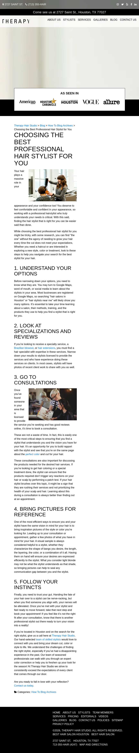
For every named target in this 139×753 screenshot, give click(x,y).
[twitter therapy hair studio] (122, 4)
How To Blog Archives (43, 692)
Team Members (103, 712)
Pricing (73, 716)
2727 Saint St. (12, 4)
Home (56, 712)
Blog (113, 19)
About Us (54, 19)
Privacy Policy (63, 724)
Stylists (69, 19)
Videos (103, 716)
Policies (103, 720)
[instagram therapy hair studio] (118, 4)
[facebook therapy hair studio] (131, 4)
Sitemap (117, 720)
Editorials (88, 716)
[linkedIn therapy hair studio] (135, 4)
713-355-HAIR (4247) (65, 744)
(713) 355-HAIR (35, 4)
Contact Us (128, 19)
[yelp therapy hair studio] (127, 4)
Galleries (100, 19)
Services (84, 19)
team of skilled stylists (48, 639)
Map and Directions (94, 744)
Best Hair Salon (102, 734)
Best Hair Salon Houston (71, 734)
